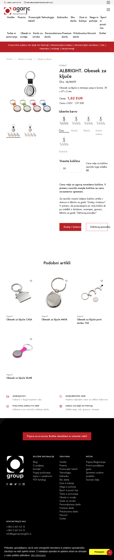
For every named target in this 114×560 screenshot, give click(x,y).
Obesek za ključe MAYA (54, 319)
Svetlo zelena (101, 125)
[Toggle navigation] (108, 2)
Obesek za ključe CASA (19, 319)
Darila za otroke (37, 35)
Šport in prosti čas (103, 23)
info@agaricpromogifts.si (18, 534)
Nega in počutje (93, 19)
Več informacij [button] (38, 555)
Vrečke (11, 17)
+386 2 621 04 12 (15, 526)
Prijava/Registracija (95, 462)
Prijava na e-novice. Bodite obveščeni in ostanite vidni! (57, 436)
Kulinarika (62, 17)
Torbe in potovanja (11, 35)
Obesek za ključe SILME (19, 378)
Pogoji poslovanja (41, 472)
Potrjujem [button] (99, 552)
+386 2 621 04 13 (15, 530)
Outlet (102, 33)
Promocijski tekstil (34, 19)
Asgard (9, 316)
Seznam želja (92, 479)
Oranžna (64, 144)
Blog (35, 462)
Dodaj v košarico (72, 227)
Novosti (91, 33)
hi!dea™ (63, 65)
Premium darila (66, 35)
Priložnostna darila (80, 35)
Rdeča (88, 123)
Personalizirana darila (53, 35)
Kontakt (37, 469)
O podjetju (38, 465)
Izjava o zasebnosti (42, 476)
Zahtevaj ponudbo (99, 227)
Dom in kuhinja (83, 19)
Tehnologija (47, 17)
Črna (64, 123)
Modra (76, 123)
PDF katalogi (39, 479)
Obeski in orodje (25, 35)
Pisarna (22, 17)
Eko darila (73, 19)
